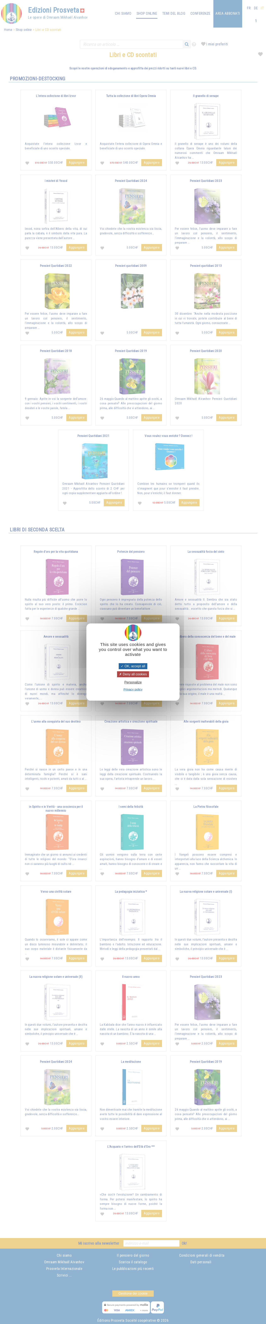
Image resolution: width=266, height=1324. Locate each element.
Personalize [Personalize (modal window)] (133, 682)
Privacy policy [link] (133, 689)
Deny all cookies (133, 674)
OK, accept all (133, 666)
